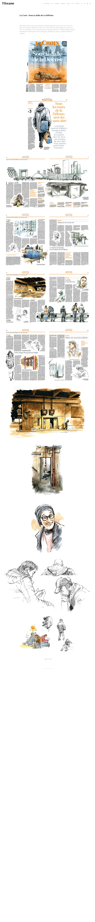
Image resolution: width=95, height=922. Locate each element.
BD (52, 3)
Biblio (68, 3)
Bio (72, 3)
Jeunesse (57, 3)
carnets (63, 3)
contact (77, 3)
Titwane (8, 3)
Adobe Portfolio (50, 668)
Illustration (46, 3)
